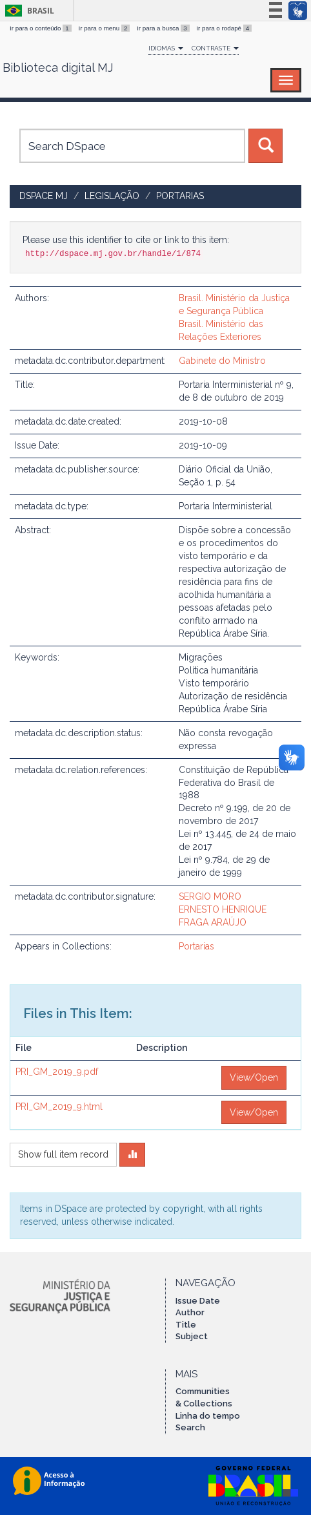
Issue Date (198, 1301)
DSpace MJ (43, 196)
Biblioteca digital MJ (58, 67)
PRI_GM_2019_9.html (59, 1106)
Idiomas (165, 48)
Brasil (27, 10)
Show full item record (63, 1154)
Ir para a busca (164, 28)
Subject (192, 1336)
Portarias (180, 196)
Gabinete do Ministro (222, 360)
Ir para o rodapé (224, 28)
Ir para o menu (105, 28)
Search (190, 1427)
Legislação (112, 196)
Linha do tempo (208, 1416)
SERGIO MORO (210, 896)
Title (186, 1325)
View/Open (254, 1077)
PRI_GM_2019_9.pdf (56, 1071)
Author (190, 1312)
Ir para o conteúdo (41, 28)
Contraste (215, 48)
